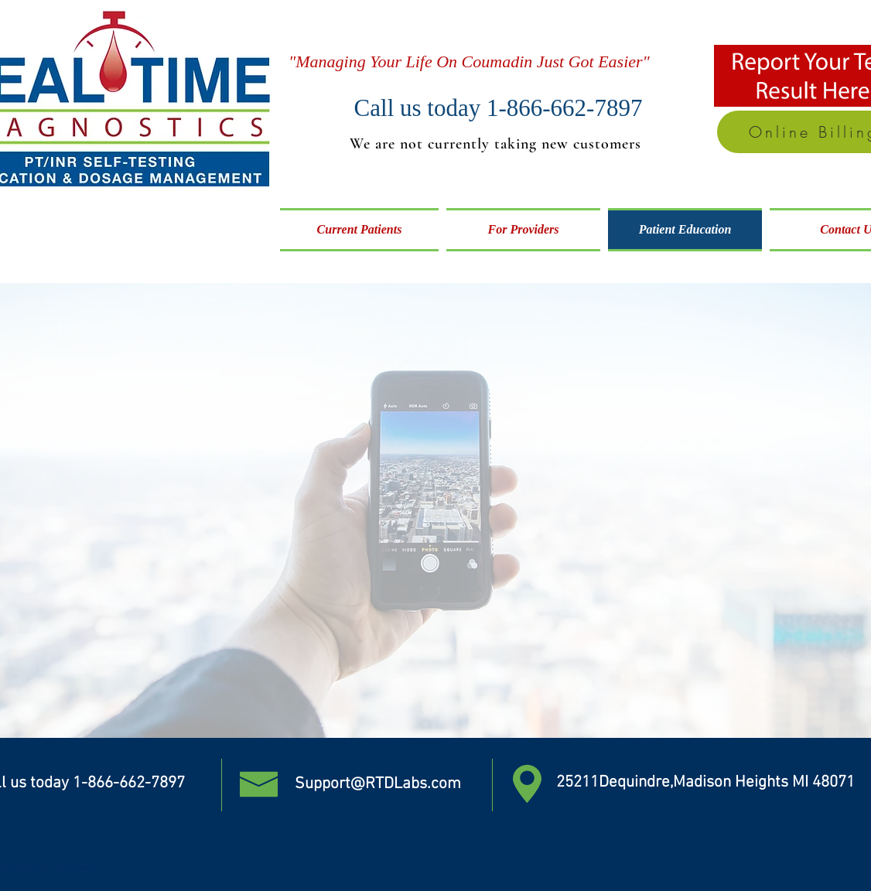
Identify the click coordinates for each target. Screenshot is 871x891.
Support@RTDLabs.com (378, 784)
